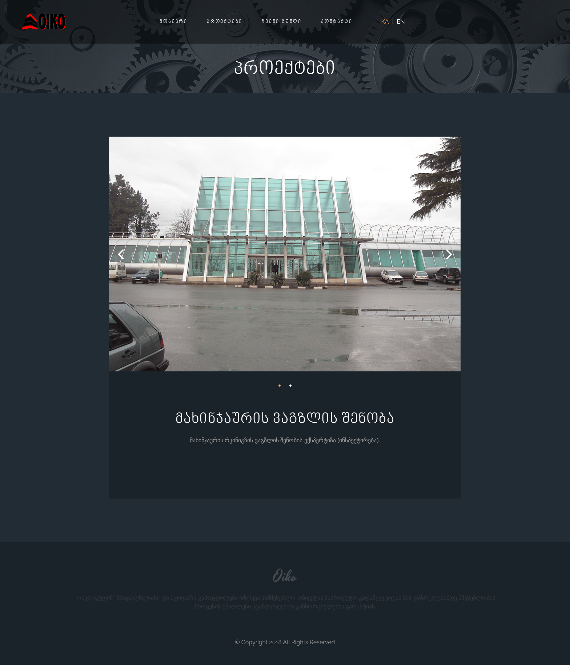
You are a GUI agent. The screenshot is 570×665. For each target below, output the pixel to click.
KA (385, 21)
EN (401, 21)
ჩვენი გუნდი (282, 21)
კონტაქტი (336, 21)
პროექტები (224, 21)
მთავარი (174, 21)
